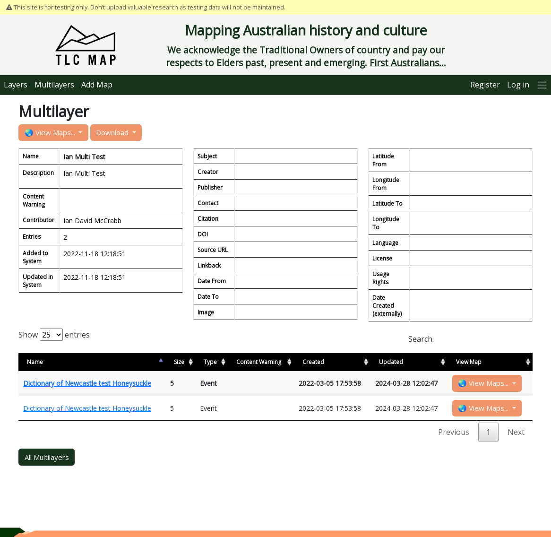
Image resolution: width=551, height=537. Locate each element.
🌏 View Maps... (51, 132)
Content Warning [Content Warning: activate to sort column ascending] (258, 362)
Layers (15, 84)
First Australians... (408, 62)
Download (113, 132)
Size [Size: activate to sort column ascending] (179, 362)
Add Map (96, 84)
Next (516, 432)
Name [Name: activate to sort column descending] (35, 362)
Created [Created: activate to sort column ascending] (313, 362)
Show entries (54, 335)
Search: (470, 339)
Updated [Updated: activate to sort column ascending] (391, 362)
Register (485, 84)
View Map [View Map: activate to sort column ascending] (469, 362)
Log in (518, 84)
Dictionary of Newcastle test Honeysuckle (87, 383)
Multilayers (54, 84)
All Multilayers (47, 457)
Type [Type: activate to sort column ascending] (210, 362)
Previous (453, 432)
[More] (542, 85)
